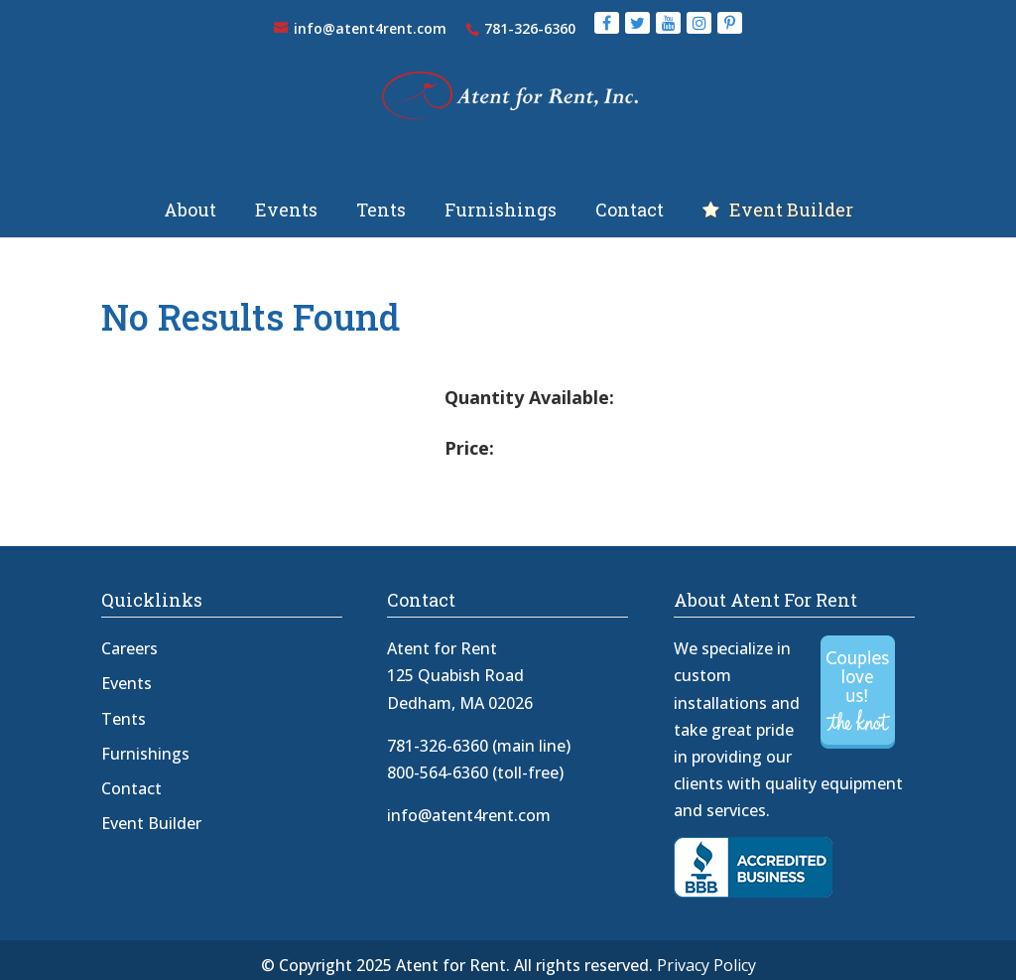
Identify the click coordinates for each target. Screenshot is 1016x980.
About (190, 198)
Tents (381, 198)
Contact (629, 198)
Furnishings (500, 198)
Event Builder (791, 198)
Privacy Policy (706, 951)
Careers (129, 634)
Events (286, 198)
